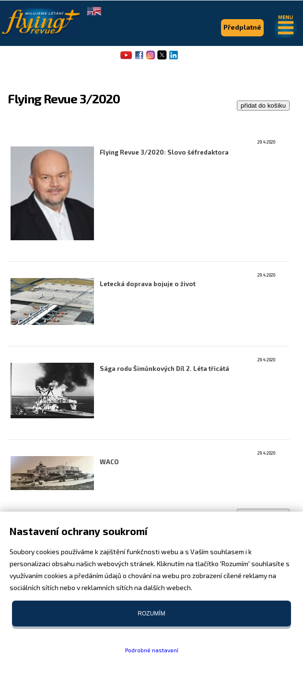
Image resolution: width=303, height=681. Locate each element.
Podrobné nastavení (151, 650)
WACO (109, 462)
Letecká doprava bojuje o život (148, 284)
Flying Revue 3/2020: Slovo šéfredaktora (164, 152)
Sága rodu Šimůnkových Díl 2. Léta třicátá (164, 368)
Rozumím (151, 613)
